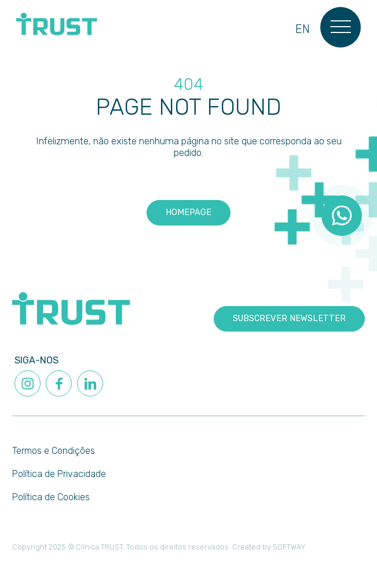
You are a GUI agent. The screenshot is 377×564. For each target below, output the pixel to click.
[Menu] (341, 27)
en (302, 29)
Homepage (188, 212)
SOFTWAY (289, 547)
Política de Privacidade (59, 473)
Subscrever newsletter (289, 318)
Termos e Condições (53, 450)
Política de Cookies (51, 497)
